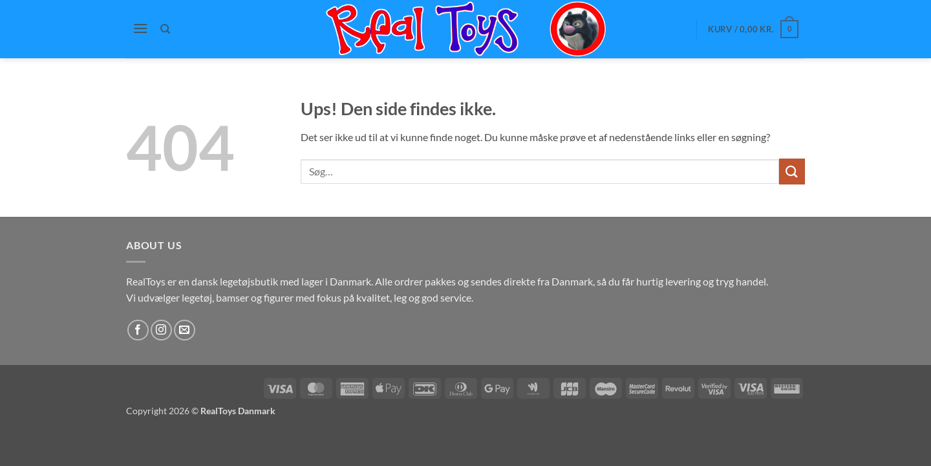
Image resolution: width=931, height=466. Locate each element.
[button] (140, 28)
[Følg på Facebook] (138, 330)
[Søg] (166, 29)
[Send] (792, 171)
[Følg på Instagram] (161, 330)
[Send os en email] (184, 330)
